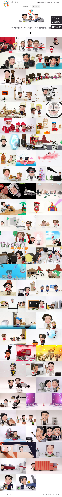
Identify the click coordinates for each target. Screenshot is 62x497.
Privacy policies (51, 494)
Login (48, 2)
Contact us (57, 494)
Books (37, 6)
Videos (27, 6)
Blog (57, 2)
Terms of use (44, 494)
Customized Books (42, 2)
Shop (53, 2)
